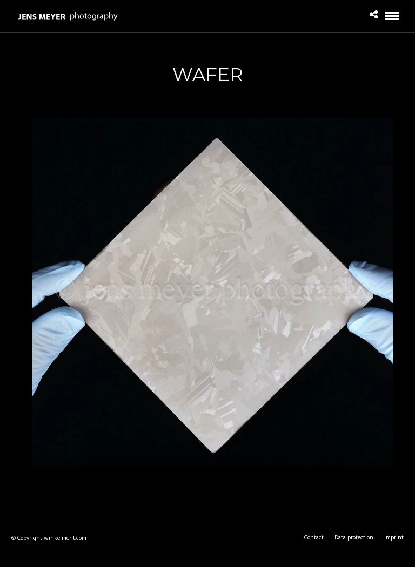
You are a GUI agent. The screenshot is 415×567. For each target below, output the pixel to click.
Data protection (353, 538)
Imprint (394, 538)
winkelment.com (65, 538)
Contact (314, 538)
